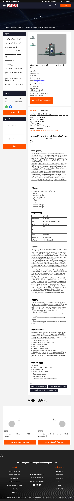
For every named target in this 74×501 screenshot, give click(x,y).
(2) (11, 47)
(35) (13, 39)
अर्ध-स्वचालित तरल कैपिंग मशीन (38, 386)
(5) (9, 65)
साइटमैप (59, 485)
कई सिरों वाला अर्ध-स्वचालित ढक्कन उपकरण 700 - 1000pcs (17, 435)
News (59, 482)
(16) (14, 86)
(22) (13, 80)
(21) (14, 69)
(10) (13, 56)
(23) (12, 51)
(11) (14, 74)
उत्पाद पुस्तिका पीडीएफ (39, 81)
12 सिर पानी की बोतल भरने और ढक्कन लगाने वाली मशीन (44, 390)
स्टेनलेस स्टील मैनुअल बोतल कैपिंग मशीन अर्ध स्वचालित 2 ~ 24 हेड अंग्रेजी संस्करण (53, 435)
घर (3, 27)
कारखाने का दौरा (59, 475)
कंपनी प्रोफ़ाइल (59, 471)
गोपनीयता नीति (59, 489)
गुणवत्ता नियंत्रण (59, 478)
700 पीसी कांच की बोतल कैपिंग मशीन (57, 386)
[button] (11, 424)
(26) (13, 43)
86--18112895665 (65, 1)
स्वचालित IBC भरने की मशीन (17, 27)
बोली (66, 5)
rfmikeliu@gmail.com (49, 1)
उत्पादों (7, 27)
